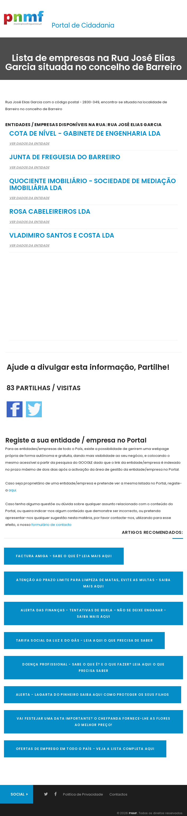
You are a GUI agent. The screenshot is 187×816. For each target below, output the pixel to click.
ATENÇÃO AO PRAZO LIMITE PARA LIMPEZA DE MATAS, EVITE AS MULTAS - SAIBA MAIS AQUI (93, 583)
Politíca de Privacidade (83, 794)
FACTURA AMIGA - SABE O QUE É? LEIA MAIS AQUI (64, 556)
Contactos (118, 794)
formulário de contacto (52, 524)
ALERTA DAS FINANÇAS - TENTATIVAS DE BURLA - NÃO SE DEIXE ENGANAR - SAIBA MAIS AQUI (93, 613)
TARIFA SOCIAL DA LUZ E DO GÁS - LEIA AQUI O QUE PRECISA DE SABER (84, 640)
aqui (12, 490)
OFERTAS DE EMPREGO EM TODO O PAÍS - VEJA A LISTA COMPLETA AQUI (85, 748)
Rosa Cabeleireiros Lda (49, 211)
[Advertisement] (93, 293)
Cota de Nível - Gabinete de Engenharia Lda (85, 133)
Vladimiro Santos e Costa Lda (61, 235)
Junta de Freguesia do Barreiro (64, 157)
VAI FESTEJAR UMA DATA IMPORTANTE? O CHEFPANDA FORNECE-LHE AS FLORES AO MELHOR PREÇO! (93, 721)
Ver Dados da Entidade (29, 143)
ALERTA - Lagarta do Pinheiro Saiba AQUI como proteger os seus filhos (92, 694)
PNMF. (133, 813)
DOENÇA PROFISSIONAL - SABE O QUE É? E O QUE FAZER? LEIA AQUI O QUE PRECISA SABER (93, 667)
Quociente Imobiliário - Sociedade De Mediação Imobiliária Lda (92, 184)
